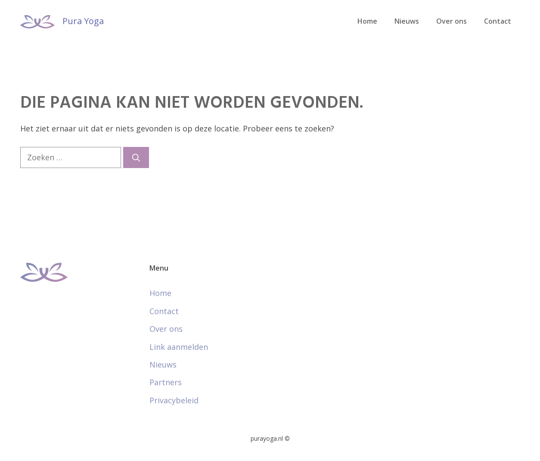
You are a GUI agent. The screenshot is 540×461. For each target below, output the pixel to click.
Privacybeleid (174, 400)
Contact (497, 21)
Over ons (451, 21)
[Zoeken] (136, 157)
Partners (165, 382)
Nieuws (406, 21)
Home (367, 21)
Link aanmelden (178, 347)
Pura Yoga (83, 21)
